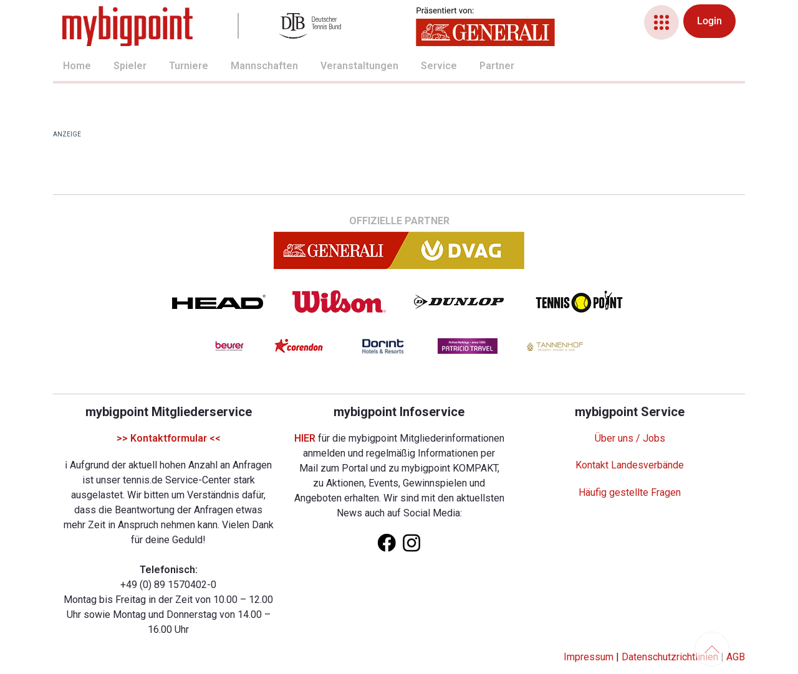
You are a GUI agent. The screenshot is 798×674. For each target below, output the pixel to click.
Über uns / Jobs (630, 438)
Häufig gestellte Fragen (630, 492)
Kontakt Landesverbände (629, 465)
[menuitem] (63, 67)
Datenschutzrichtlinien (670, 657)
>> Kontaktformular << (169, 438)
